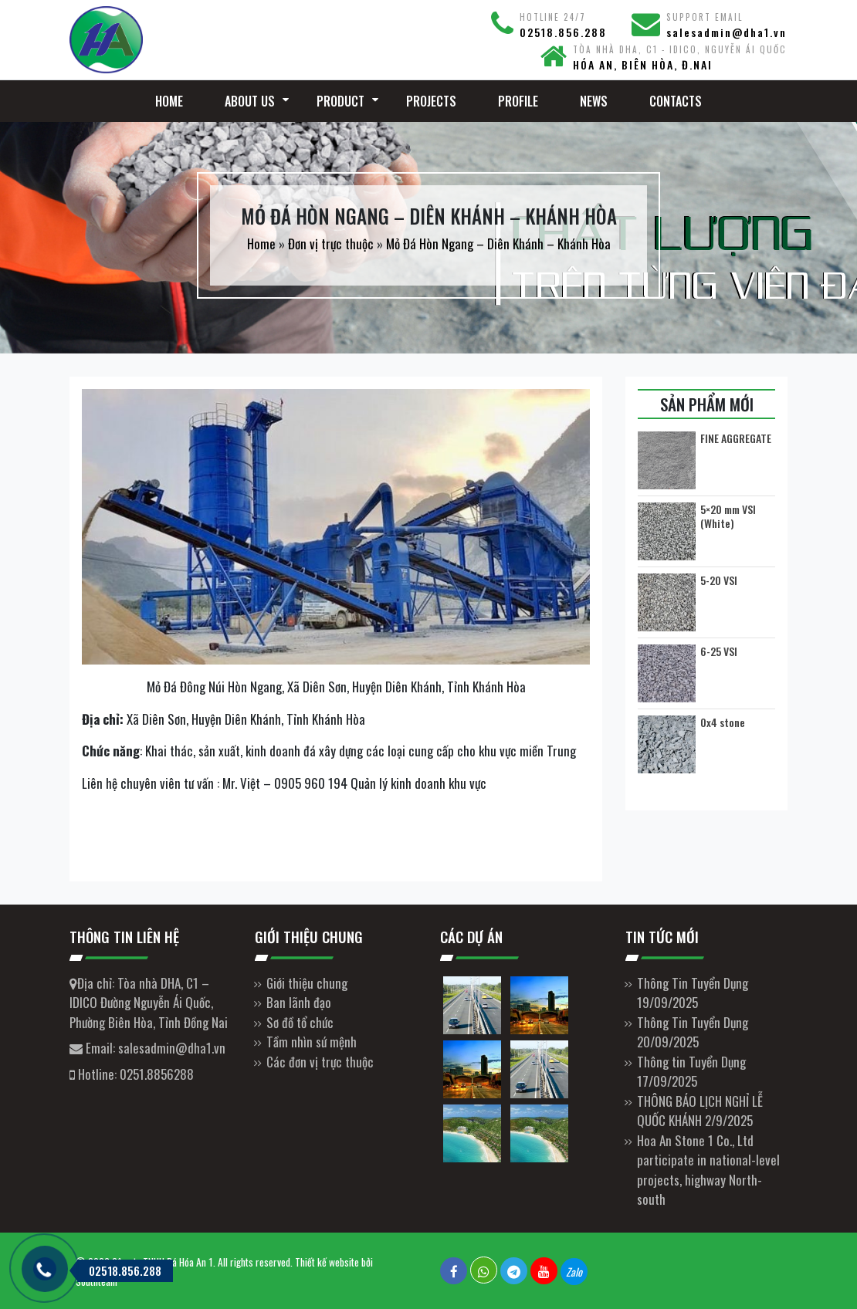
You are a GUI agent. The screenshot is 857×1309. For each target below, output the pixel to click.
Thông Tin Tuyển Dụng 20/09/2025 (692, 1032)
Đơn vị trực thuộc (331, 243)
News (594, 101)
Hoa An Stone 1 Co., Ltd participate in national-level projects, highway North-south (708, 1170)
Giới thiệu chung (306, 983)
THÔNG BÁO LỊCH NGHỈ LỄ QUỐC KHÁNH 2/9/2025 (700, 1111)
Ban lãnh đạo (298, 1002)
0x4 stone (722, 722)
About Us (250, 101)
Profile (518, 101)
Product (340, 101)
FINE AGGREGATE (735, 438)
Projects (431, 101)
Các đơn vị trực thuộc (320, 1061)
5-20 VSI (718, 580)
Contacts (675, 101)
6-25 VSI (718, 651)
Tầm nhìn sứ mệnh (311, 1041)
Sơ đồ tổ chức (300, 1022)
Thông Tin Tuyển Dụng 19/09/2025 (692, 993)
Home (169, 101)
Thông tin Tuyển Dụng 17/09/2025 (691, 1071)
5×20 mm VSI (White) (728, 516)
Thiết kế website (327, 1262)
